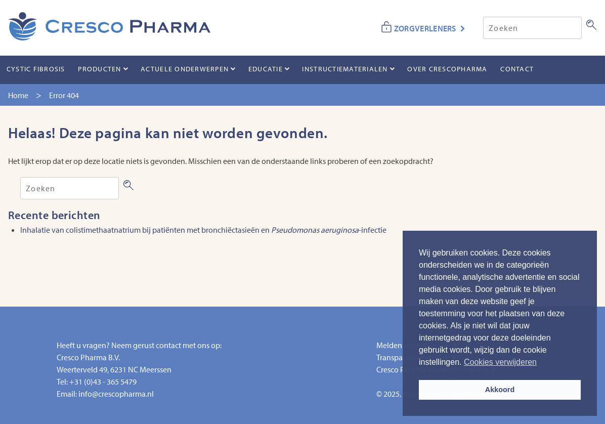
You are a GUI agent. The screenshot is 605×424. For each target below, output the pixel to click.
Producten (99, 68)
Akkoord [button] (499, 390)
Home (18, 95)
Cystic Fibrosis (36, 68)
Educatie (265, 68)
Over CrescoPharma (447, 68)
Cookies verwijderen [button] (500, 362)
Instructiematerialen (344, 68)
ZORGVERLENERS (425, 28)
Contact (517, 68)
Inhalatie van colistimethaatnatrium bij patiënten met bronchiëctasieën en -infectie (203, 230)
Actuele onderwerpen (185, 68)
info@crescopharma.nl (116, 394)
